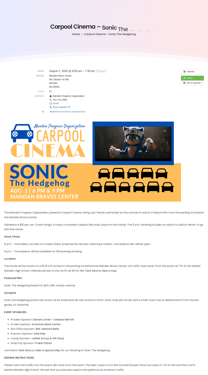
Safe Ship (39, 334)
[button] (192, 83)
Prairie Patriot (43, 343)
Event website (59, 107)
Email (53, 103)
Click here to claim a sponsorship (39, 350)
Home (75, 34)
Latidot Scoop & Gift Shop (48, 338)
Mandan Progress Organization (67, 112)
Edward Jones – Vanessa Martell (53, 319)
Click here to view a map (100, 271)
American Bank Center (46, 324)
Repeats (101, 71)
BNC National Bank (47, 329)
